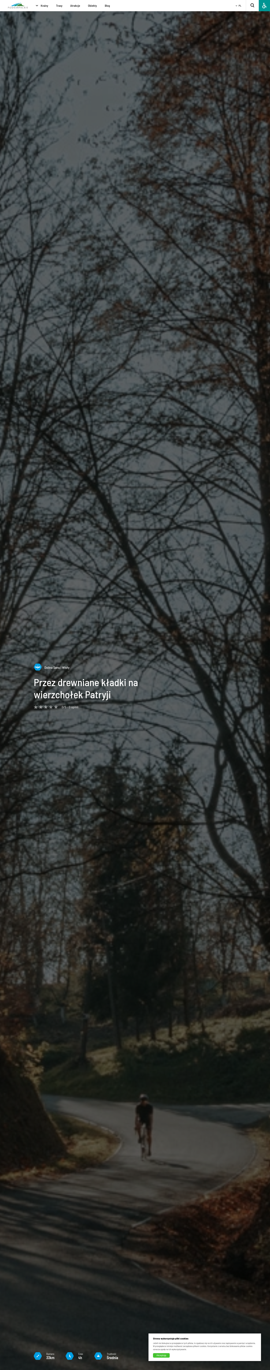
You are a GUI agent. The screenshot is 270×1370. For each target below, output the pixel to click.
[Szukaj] (252, 5)
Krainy (44, 5)
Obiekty (92, 5)
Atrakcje (75, 5)
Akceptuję (161, 1355)
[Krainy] (37, 5)
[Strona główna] (18, 5)
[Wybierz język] (237, 5)
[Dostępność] (264, 5)
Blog (107, 5)
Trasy (59, 5)
